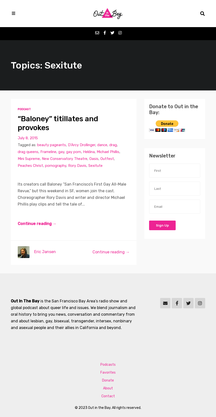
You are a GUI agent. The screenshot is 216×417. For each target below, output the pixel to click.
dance (102, 145)
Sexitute (95, 165)
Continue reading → (37, 223)
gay (61, 152)
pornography (55, 165)
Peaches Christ (30, 165)
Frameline (48, 152)
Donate (108, 380)
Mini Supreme (29, 158)
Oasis (93, 158)
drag (113, 145)
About (108, 388)
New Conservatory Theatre (64, 158)
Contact (108, 396)
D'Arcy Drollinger (81, 145)
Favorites (108, 372)
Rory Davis (77, 165)
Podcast (24, 109)
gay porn (73, 152)
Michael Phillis (108, 152)
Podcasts (108, 365)
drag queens (28, 152)
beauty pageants (51, 145)
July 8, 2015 (28, 138)
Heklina (89, 152)
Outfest (107, 158)
